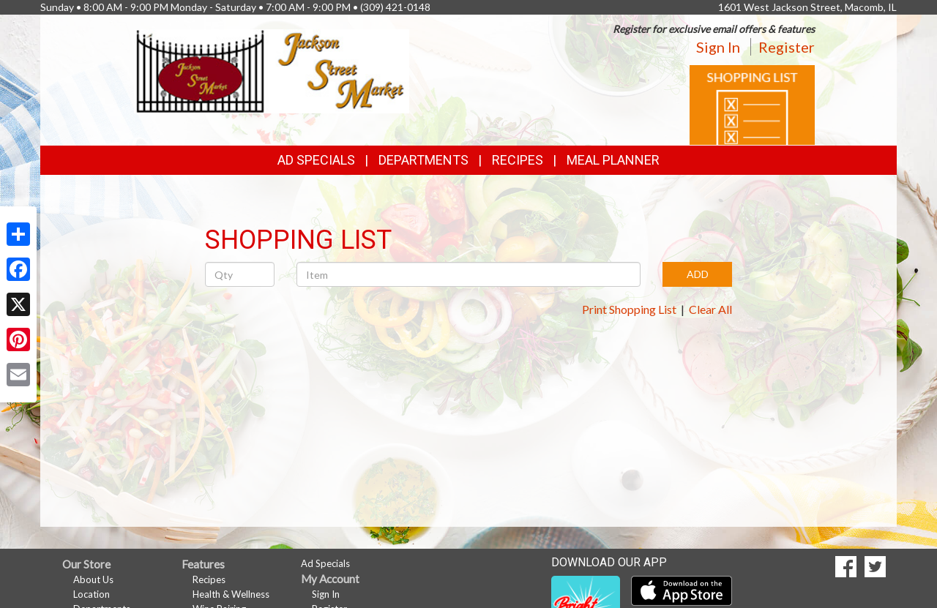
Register (786, 47)
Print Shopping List (629, 309)
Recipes (517, 160)
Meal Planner (613, 160)
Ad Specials (316, 160)
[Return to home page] (272, 70)
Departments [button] (423, 160)
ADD (698, 274)
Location (91, 594)
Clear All (710, 309)
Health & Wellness (231, 594)
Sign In (718, 47)
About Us (93, 579)
